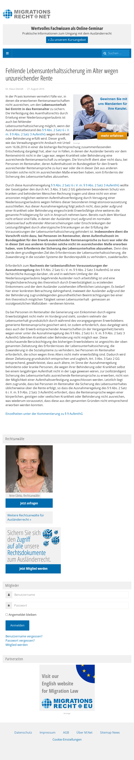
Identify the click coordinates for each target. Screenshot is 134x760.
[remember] (7, 614)
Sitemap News (110, 732)
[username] (70, 594)
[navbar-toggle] (7, 53)
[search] (115, 53)
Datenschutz (23, 732)
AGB (66, 732)
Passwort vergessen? (20, 640)
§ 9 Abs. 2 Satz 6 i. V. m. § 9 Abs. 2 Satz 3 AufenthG (38, 132)
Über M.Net (84, 732)
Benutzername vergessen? (24, 636)
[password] (70, 605)
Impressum (47, 732)
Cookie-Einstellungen (67, 739)
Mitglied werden (17, 645)
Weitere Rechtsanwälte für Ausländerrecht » (25, 517)
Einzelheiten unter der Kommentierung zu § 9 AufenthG (44, 414)
